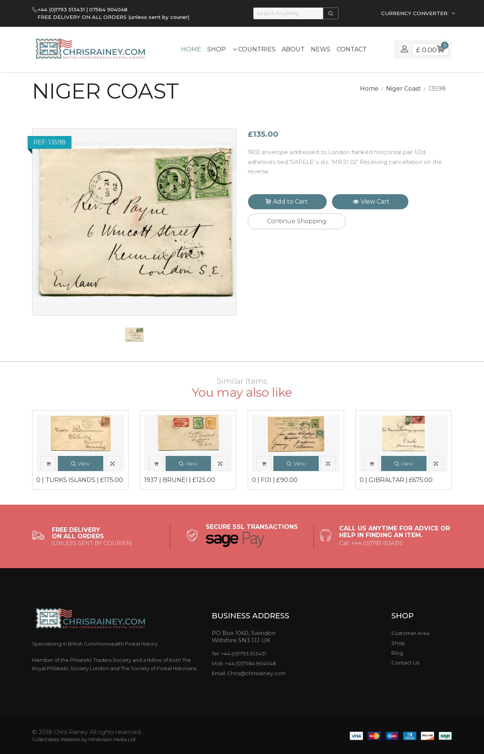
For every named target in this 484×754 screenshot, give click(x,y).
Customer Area (410, 633)
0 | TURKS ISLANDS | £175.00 (79, 480)
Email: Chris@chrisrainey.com (248, 673)
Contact (352, 49)
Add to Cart (288, 202)
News (320, 49)
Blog (397, 653)
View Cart (371, 201)
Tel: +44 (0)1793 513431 (239, 653)
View (80, 464)
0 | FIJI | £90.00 (275, 480)
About (293, 49)
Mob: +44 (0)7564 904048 (244, 663)
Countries (254, 49)
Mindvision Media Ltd (111, 739)
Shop (216, 49)
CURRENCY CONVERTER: (415, 13)
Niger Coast (403, 88)
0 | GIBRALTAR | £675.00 (396, 480)
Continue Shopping (296, 221)
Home (191, 49)
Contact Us (405, 663)
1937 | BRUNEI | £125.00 (179, 480)
